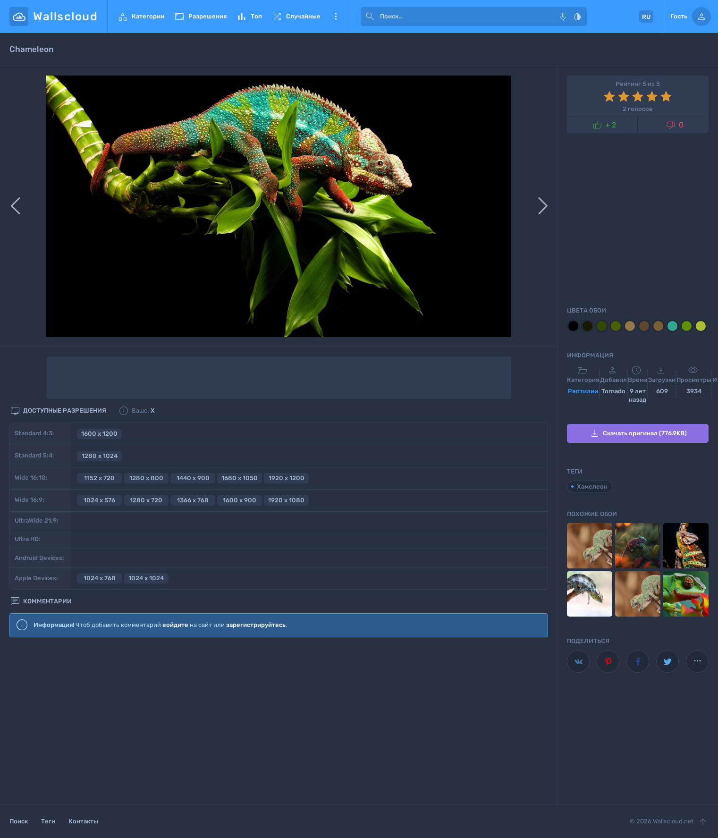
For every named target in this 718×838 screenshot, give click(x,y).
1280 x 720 (146, 500)
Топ (249, 16)
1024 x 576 (99, 500)
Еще (335, 16)
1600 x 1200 (99, 433)
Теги (48, 821)
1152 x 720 (99, 478)
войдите (175, 624)
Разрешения (200, 16)
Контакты (83, 821)
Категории (140, 16)
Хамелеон (592, 486)
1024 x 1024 (146, 578)
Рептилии (583, 391)
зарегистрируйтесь (256, 624)
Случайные (296, 16)
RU (646, 16)
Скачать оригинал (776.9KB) (638, 433)
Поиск (18, 821)
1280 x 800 (146, 478)
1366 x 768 (193, 500)
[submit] (370, 16)
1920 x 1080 (286, 500)
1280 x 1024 (100, 455)
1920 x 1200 (286, 478)
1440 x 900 (193, 478)
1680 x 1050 (239, 478)
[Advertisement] (278, 721)
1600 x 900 (239, 500)
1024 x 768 (100, 578)
